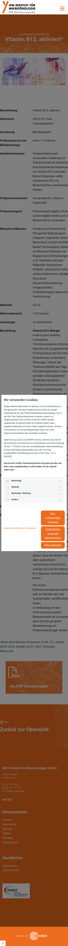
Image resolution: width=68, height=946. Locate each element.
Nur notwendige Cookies (53, 518)
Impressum (31, 528)
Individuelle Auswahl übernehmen (53, 534)
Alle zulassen (52, 545)
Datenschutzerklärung (13, 528)
